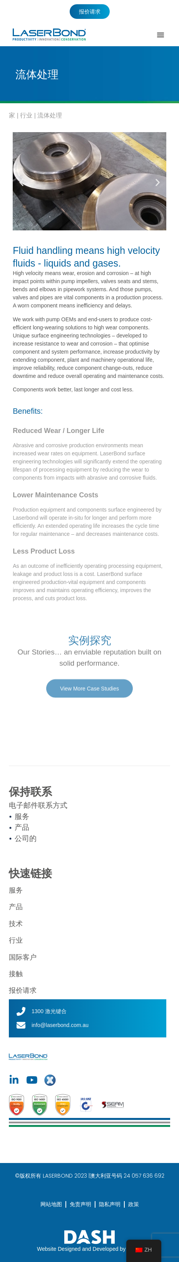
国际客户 (23, 957)
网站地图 (51, 1204)
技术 (16, 924)
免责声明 (80, 1204)
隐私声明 (109, 1204)
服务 (16, 890)
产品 (16, 907)
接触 (16, 974)
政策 (133, 1204)
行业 (26, 115)
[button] (160, 34)
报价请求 (23, 990)
